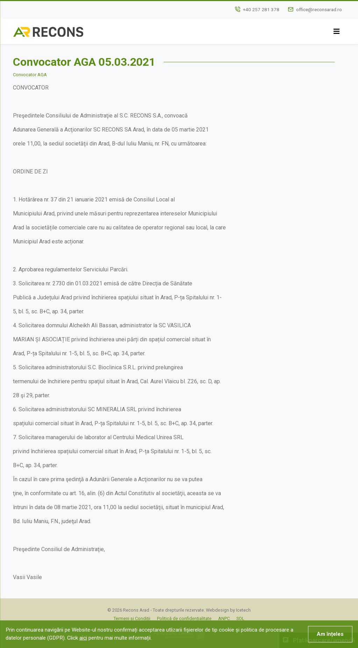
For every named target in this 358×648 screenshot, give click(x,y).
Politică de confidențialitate (184, 618)
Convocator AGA (30, 74)
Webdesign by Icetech (228, 610)
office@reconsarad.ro (319, 9)
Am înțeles (330, 634)
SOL (240, 618)
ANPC (224, 618)
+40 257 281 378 (261, 9)
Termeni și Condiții (132, 618)
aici (83, 638)
